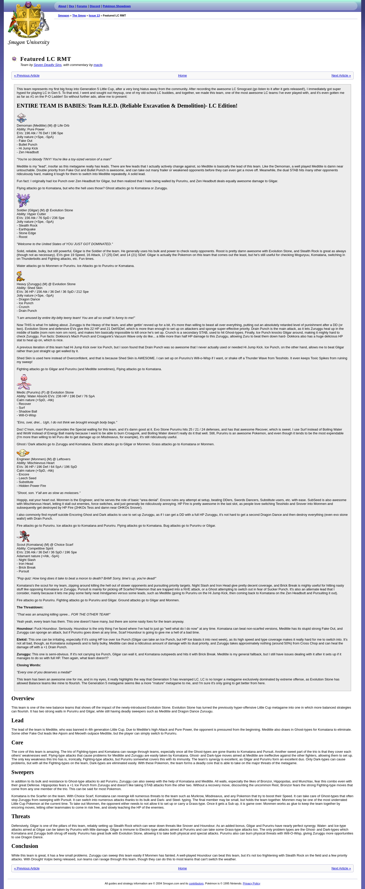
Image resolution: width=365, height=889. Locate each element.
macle (98, 65)
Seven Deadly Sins (48, 65)
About (62, 6)
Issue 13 (94, 15)
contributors (196, 883)
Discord (95, 6)
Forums (82, 6)
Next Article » (341, 75)
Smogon (63, 15)
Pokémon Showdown (117, 6)
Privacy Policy (251, 883)
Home (182, 75)
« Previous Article (27, 75)
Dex (71, 6)
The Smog (79, 15)
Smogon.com (28, 23)
